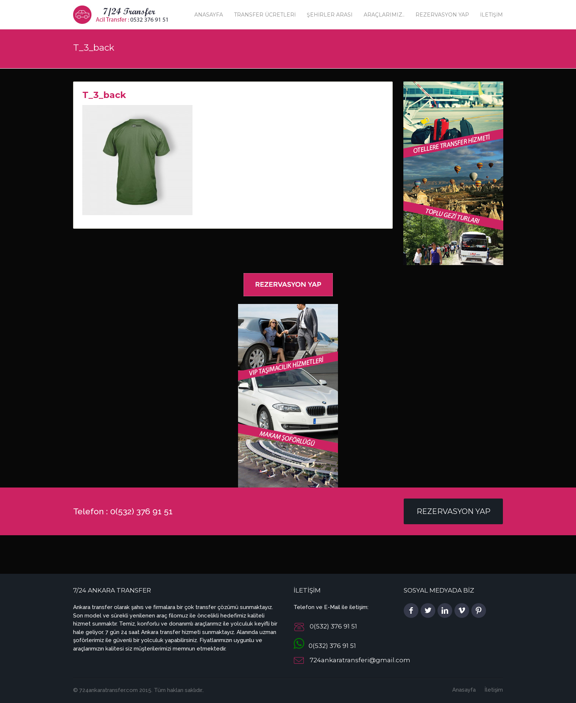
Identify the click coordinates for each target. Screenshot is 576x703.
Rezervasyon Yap (442, 14)
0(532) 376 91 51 (325, 645)
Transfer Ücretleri (265, 14)
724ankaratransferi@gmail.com (360, 660)
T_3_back (104, 95)
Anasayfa (208, 14)
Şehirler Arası (330, 14)
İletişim (491, 14)
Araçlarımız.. (384, 14)
